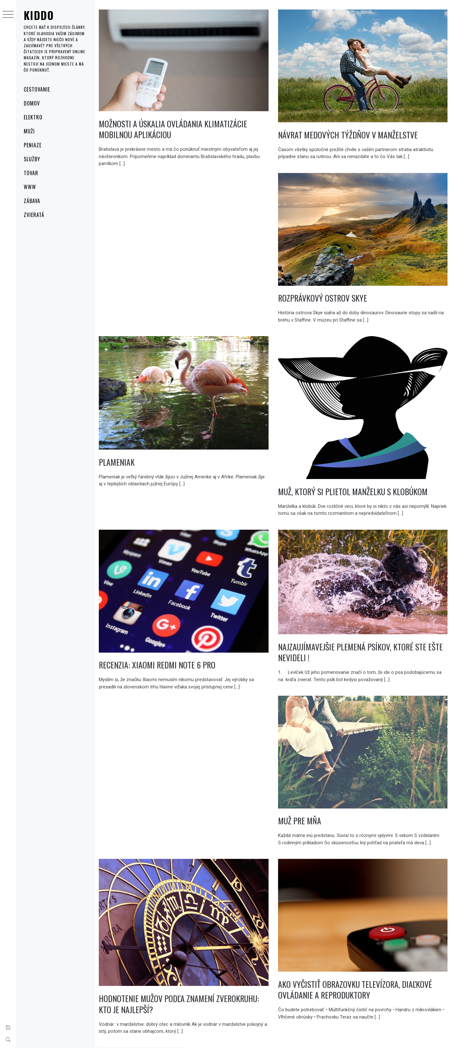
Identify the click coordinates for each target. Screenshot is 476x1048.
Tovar (31, 173)
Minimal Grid (190, 1035)
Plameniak (141, 437)
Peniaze (32, 145)
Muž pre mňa (311, 778)
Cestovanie (37, 89)
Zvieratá (34, 215)
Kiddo (39, 15)
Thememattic (234, 1035)
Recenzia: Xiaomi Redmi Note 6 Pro (182, 629)
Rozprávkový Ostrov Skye (334, 282)
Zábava (32, 201)
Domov (32, 103)
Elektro (33, 117)
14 (173, 1009)
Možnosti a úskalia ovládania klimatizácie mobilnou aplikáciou (198, 121)
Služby (32, 159)
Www (30, 187)
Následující (194, 1009)
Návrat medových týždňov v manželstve (360, 126)
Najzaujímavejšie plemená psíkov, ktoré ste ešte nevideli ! (364, 617)
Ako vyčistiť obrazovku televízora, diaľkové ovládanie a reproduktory (367, 946)
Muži (29, 131)
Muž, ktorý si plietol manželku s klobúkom (365, 464)
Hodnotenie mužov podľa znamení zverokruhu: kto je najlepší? (181, 959)
